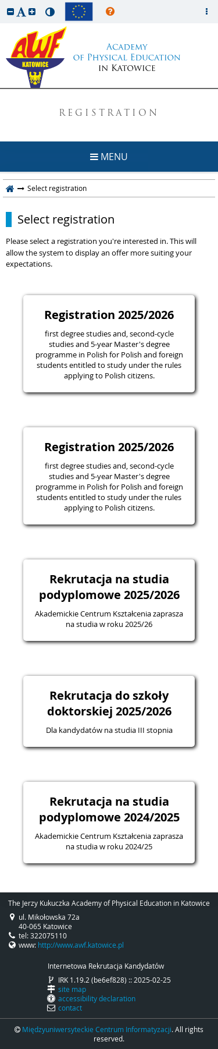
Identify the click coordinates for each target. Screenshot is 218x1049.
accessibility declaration (96, 998)
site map (72, 989)
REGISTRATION (109, 113)
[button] (10, 11)
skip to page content (3, 3)
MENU (109, 156)
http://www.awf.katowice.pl (81, 944)
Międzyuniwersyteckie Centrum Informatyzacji (96, 1029)
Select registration (66, 219)
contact (70, 1007)
